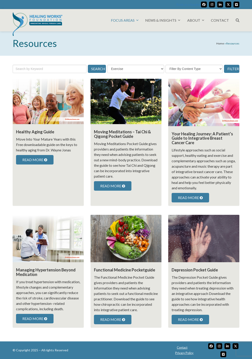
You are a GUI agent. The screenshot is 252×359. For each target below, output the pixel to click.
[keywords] (49, 69)
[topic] (135, 69)
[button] (237, 20)
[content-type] (194, 69)
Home (220, 43)
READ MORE (34, 159)
